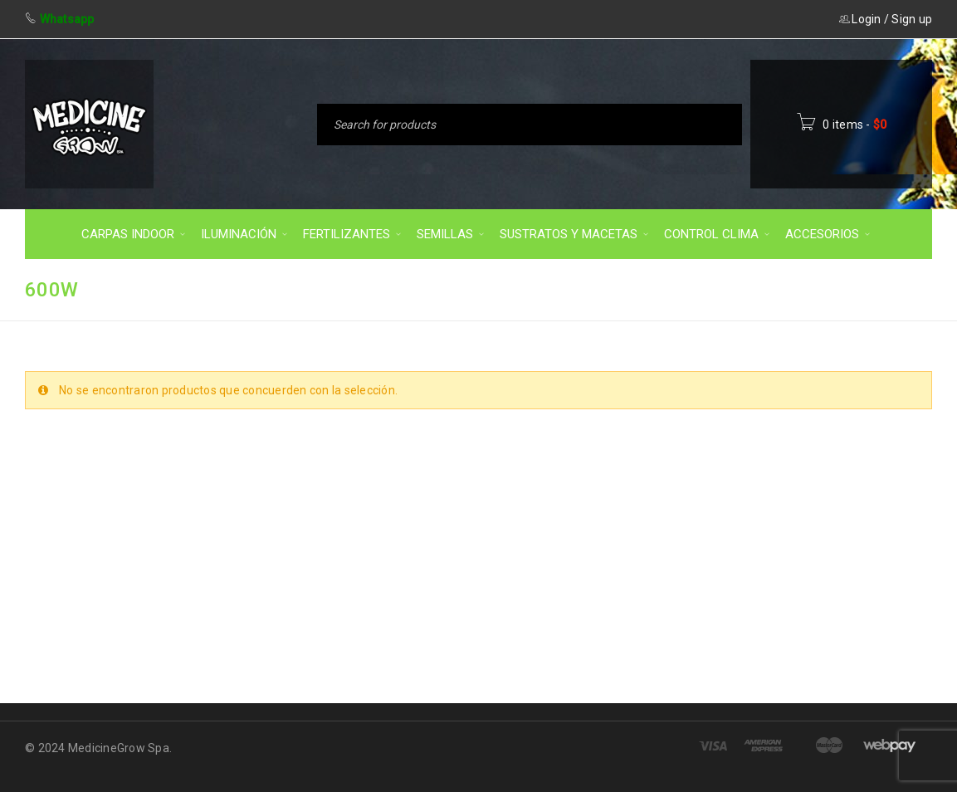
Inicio (685, 288)
